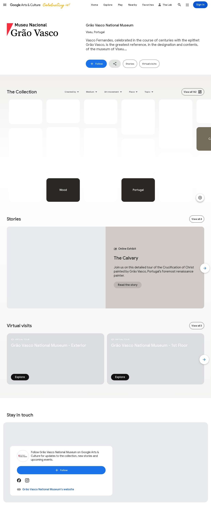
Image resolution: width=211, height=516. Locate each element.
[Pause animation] (200, 198)
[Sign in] (200, 4)
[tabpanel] (25, 151)
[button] (5, 5)
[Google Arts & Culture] (40, 5)
